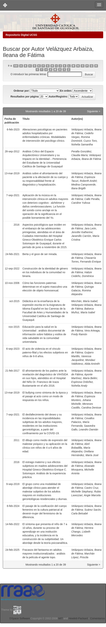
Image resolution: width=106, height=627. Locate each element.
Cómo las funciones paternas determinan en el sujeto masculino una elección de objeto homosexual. (44, 286)
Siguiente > (93, 111)
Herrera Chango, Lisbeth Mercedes (82, 531)
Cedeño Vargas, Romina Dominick (82, 137)
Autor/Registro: (58, 96)
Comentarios (97, 618)
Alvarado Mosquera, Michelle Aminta (83, 469)
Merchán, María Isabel (84, 301)
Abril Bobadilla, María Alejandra (80, 447)
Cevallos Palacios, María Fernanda (82, 422)
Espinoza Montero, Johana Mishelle (83, 400)
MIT (60, 618)
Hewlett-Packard (78, 618)
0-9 (15, 66)
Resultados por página (24, 96)
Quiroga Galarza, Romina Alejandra (82, 290)
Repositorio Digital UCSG (21, 34)
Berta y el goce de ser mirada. (39, 254)
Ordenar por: (22, 90)
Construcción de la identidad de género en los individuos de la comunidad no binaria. (45, 272)
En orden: (66, 90)
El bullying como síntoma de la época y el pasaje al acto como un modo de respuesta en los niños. (45, 396)
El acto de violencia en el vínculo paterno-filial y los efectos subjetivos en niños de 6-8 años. (45, 352)
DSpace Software (20, 618)
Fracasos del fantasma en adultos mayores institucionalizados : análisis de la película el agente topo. (43, 553)
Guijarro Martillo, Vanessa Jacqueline (82, 356)
